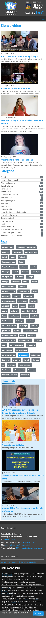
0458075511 (9, 539)
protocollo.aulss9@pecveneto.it (17, 545)
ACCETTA (38, 613)
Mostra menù (43, 18)
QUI (12, 598)
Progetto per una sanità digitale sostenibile (18, 562)
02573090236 (28, 542)
